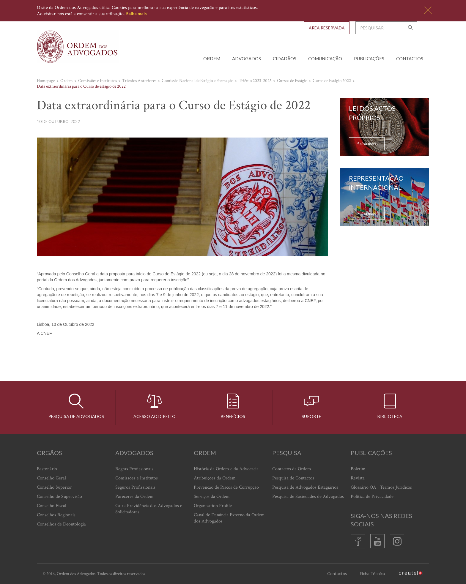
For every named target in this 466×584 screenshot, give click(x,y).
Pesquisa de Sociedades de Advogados (308, 496)
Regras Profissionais (134, 469)
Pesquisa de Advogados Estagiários (305, 487)
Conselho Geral (51, 478)
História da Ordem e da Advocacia (226, 469)
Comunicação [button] (325, 58)
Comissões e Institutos (136, 478)
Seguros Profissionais (135, 487)
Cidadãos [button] (284, 58)
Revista (358, 478)
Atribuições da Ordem (215, 478)
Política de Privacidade (372, 496)
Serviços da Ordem (212, 496)
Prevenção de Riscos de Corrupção (226, 487)
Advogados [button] (246, 58)
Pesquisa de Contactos (293, 478)
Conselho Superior (54, 487)
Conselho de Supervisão (59, 496)
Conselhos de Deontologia (61, 524)
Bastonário (47, 469)
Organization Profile (213, 506)
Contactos (409, 58)
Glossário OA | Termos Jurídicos (381, 487)
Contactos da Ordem (291, 469)
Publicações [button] (369, 58)
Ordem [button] (211, 58)
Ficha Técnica (372, 573)
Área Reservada (327, 27)
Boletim (358, 469)
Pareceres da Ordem (134, 496)
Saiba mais (136, 13)
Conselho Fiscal (51, 506)
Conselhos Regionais (56, 515)
